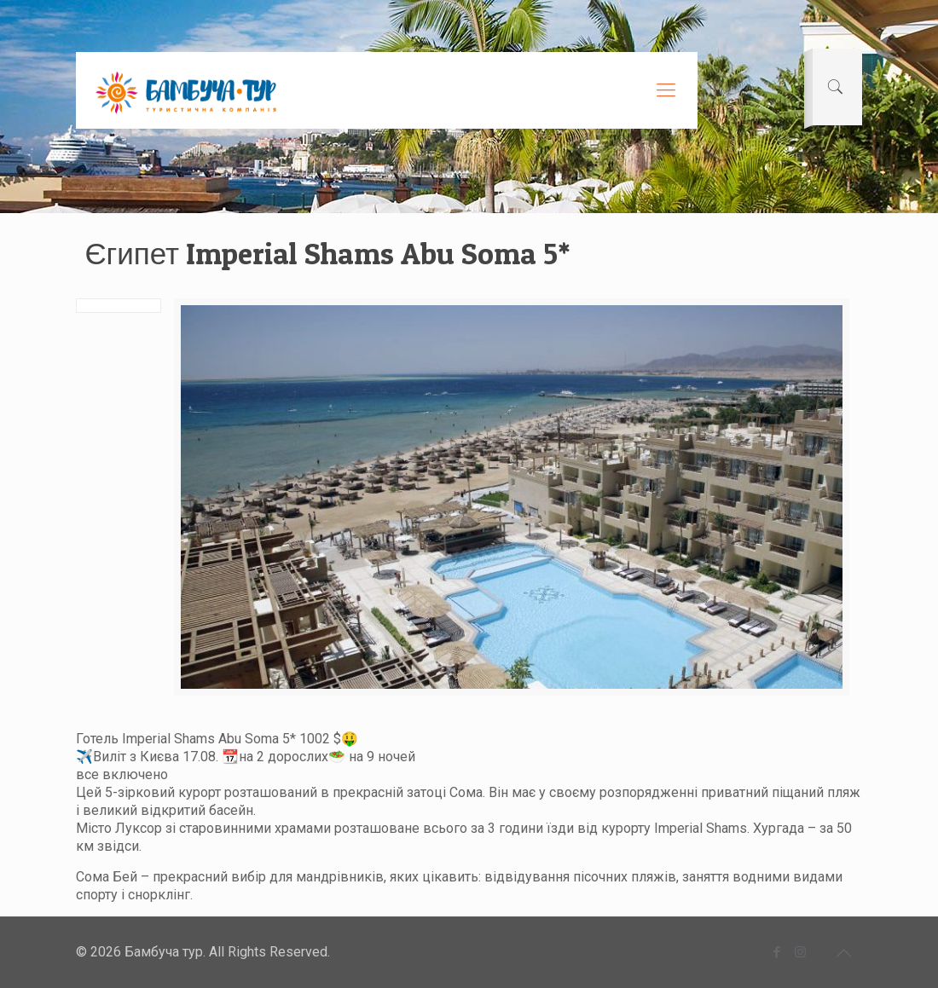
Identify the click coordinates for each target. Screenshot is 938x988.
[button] (468, 817)
